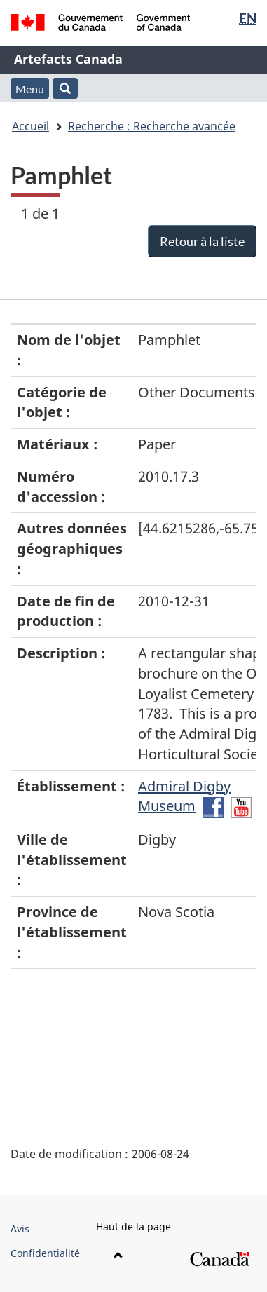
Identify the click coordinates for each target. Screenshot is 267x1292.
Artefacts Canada (68, 58)
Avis (20, 1228)
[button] (65, 88)
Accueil (30, 126)
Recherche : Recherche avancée (151, 126)
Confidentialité (45, 1253)
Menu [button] (29, 88)
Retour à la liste (202, 241)
